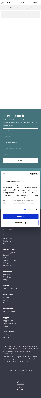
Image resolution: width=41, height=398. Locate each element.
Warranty (6, 326)
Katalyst (6, 263)
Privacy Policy (13, 370)
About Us (6, 274)
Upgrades (29, 8)
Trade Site (7, 335)
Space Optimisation (10, 260)
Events (5, 243)
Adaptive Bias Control (11, 265)
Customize (20, 223)
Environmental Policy (20, 373)
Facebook (6, 298)
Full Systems (8, 229)
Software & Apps (9, 323)
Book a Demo (8, 238)
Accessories (19, 8)
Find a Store (7, 241)
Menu (36, 3)
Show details (29, 210)
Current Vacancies (10, 289)
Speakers (10, 8)
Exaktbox (37, 8)
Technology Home (10, 252)
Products (25, 3)
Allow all (20, 216)
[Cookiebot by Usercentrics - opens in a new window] (29, 174)
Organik (6, 255)
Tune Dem (7, 277)
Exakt (5, 258)
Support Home (8, 321)
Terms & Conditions (26, 370)
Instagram (7, 300)
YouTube (6, 303)
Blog (5, 280)
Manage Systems (9, 312)
